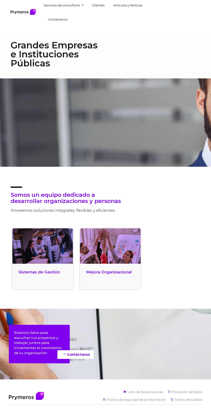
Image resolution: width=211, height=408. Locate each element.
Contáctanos (58, 19)
